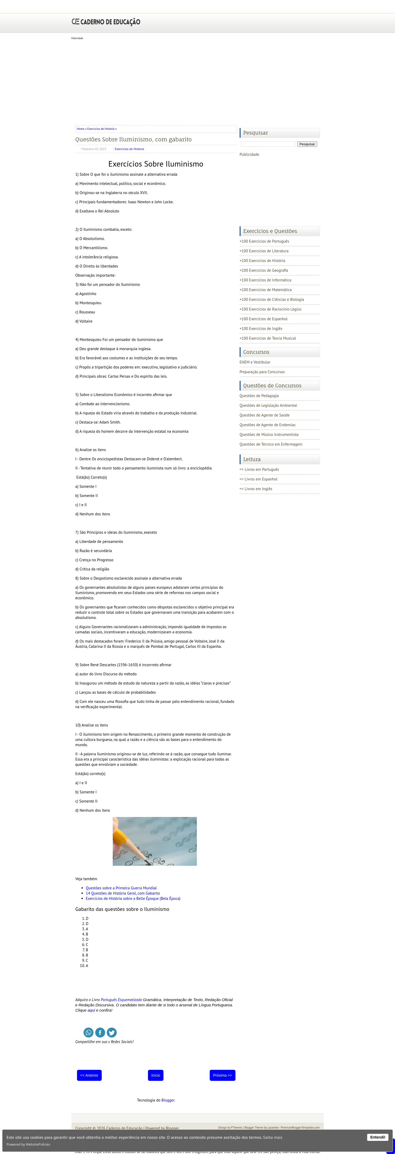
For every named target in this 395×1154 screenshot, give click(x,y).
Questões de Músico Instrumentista (269, 434)
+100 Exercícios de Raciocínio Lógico (270, 309)
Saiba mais (273, 1137)
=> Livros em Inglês (256, 488)
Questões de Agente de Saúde (265, 415)
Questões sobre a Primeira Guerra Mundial (121, 887)
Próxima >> (222, 1075)
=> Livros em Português (259, 469)
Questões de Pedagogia (259, 395)
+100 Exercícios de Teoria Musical (268, 338)
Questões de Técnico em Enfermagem (271, 444)
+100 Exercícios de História (262, 260)
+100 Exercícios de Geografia (264, 270)
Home (81, 129)
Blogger (167, 1100)
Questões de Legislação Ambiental (268, 405)
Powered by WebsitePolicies (28, 1144)
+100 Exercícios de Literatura (264, 250)
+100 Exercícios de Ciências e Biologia (272, 299)
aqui (91, 1010)
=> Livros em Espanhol (259, 479)
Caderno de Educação (124, 1128)
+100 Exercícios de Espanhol (264, 318)
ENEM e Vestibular (255, 362)
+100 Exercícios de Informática (265, 279)
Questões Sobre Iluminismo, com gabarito (133, 139)
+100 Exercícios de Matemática (266, 289)
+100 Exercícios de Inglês (261, 328)
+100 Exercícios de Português (264, 241)
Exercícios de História (100, 129)
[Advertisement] (197, 80)
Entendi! (378, 1137)
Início (155, 1075)
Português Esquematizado (121, 999)
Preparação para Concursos (262, 371)
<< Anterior (89, 1075)
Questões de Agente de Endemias (268, 424)
